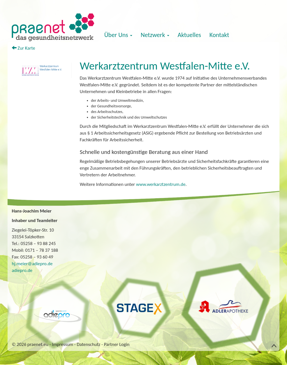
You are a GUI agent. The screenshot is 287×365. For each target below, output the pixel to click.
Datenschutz (88, 344)
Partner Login (116, 344)
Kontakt (219, 35)
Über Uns (118, 35)
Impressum (62, 344)
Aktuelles (189, 35)
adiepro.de (22, 270)
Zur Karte (23, 48)
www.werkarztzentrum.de (161, 184)
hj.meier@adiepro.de (32, 264)
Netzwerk (155, 35)
